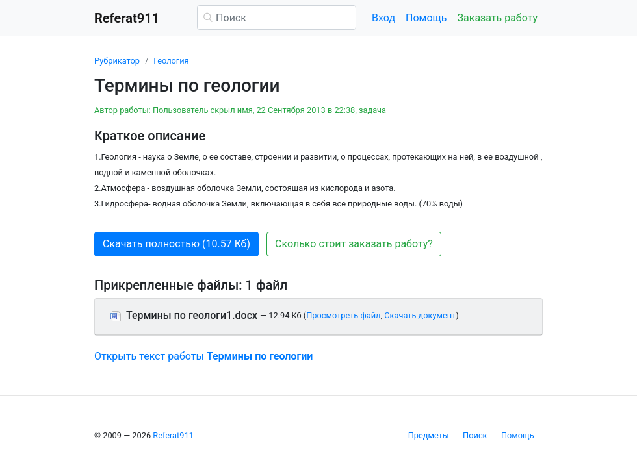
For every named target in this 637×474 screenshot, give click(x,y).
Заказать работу (498, 18)
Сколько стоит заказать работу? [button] (354, 244)
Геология (170, 61)
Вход (383, 18)
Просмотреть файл (343, 315)
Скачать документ (420, 315)
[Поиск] (276, 17)
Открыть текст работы (203, 356)
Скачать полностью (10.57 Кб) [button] (176, 244)
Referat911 (173, 435)
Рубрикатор (117, 61)
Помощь (426, 18)
